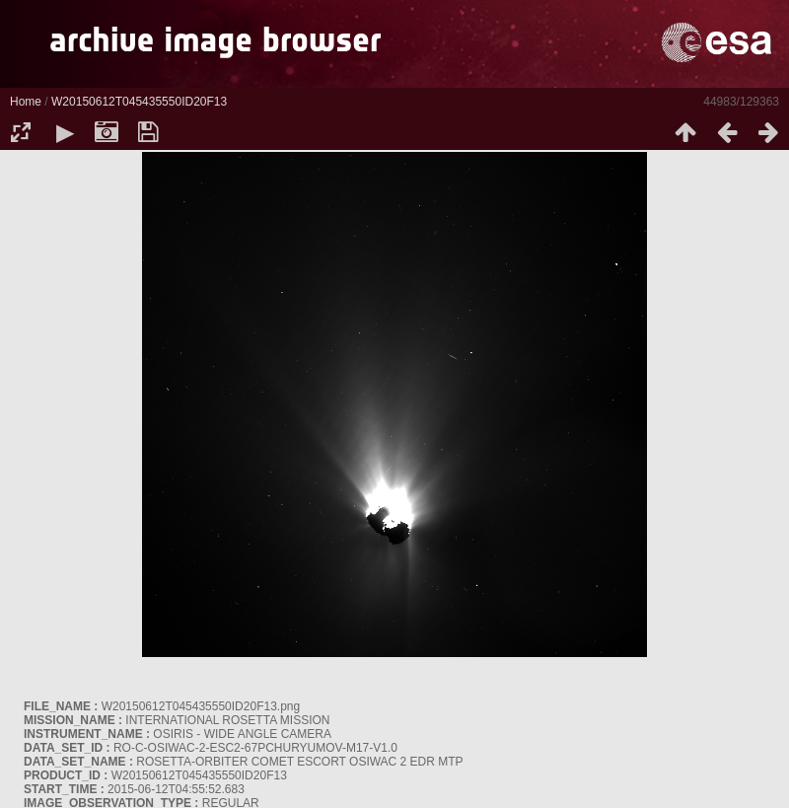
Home (25, 102)
